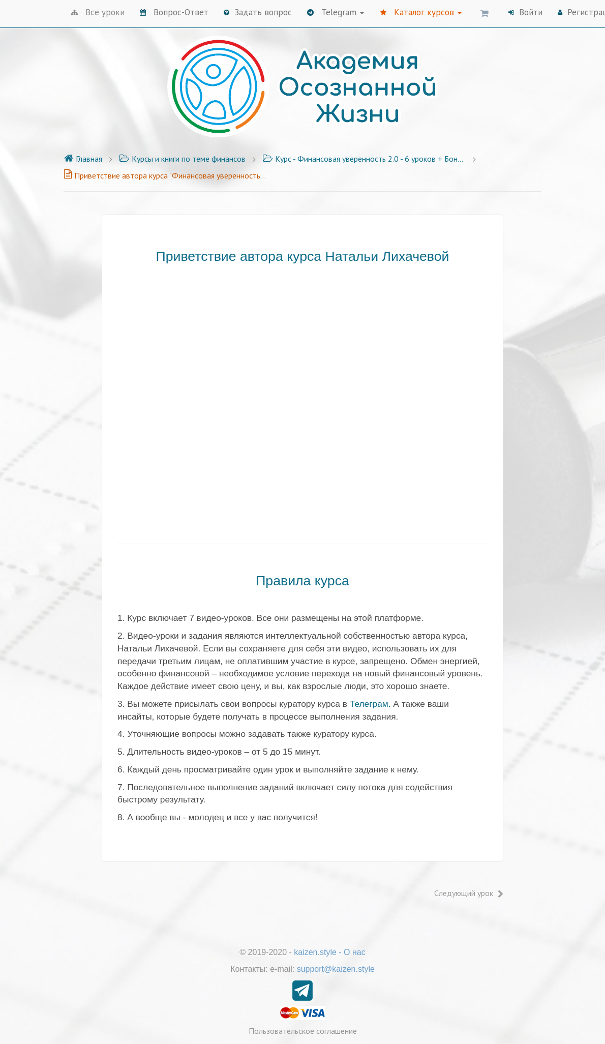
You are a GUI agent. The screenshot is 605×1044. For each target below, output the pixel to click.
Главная (83, 159)
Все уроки (98, 12)
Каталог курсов (421, 12)
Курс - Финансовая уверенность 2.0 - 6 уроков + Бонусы (364, 159)
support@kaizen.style (336, 969)
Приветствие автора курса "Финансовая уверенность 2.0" (165, 175)
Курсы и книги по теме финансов (182, 159)
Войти (525, 12)
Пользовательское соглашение (303, 1031)
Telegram (335, 12)
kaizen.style (315, 952)
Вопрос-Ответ (174, 12)
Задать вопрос (258, 12)
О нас (355, 952)
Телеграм (369, 704)
